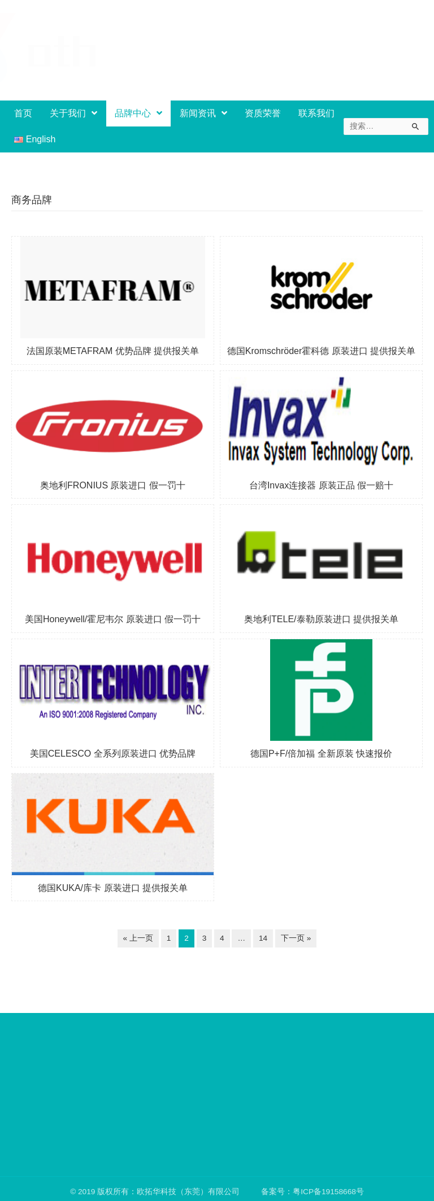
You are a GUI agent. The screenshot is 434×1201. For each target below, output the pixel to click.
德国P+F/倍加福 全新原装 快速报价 (321, 753)
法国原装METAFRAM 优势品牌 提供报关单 (113, 351)
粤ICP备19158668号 (328, 1194)
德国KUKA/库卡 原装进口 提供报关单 (113, 888)
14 (263, 938)
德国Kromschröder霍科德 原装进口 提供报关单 (321, 351)
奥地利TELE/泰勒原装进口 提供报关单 (321, 619)
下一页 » (296, 938)
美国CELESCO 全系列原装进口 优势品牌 (113, 753)
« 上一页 (138, 938)
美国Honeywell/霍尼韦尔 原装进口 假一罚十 (113, 619)
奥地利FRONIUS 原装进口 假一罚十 (112, 485)
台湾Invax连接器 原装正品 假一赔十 (321, 485)
